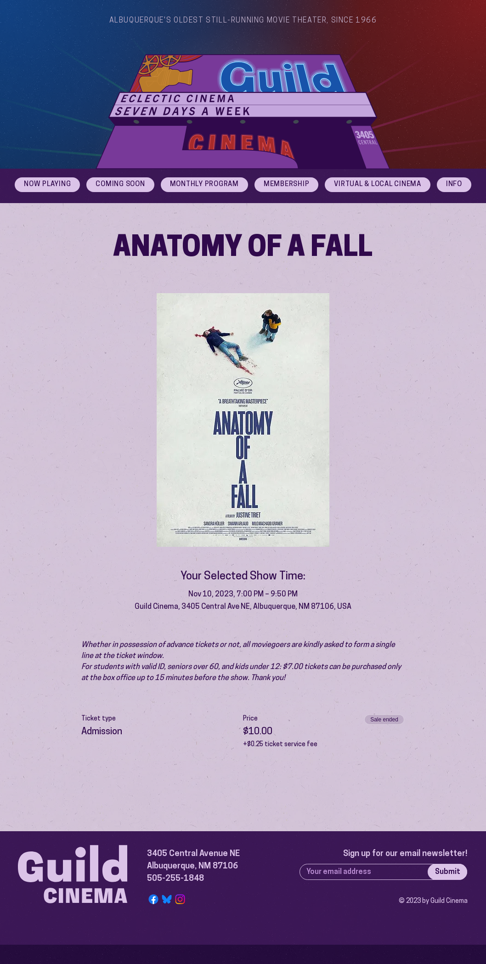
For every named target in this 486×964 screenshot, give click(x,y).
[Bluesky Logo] (166, 899)
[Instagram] (180, 899)
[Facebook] (153, 899)
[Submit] (447, 872)
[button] (454, 184)
